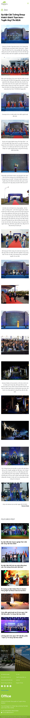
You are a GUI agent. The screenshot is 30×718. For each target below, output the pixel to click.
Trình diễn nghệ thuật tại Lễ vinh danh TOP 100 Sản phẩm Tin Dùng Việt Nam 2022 (14, 613)
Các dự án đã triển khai (6, 680)
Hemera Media (4, 690)
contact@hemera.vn (7, 712)
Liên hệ (18, 680)
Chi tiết (3, 660)
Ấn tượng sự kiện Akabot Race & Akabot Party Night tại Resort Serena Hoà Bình (13, 589)
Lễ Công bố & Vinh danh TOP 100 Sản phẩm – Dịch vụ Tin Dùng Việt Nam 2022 (14, 636)
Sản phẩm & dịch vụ (6, 677)
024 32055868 (6, 710)
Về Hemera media (5, 674)
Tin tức (18, 674)
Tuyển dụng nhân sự (21, 677)
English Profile (19, 683)
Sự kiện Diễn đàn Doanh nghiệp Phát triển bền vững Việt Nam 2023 (14, 542)
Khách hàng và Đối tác (6, 683)
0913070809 (14, 710)
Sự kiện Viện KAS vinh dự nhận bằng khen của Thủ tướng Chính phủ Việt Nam (14, 566)
